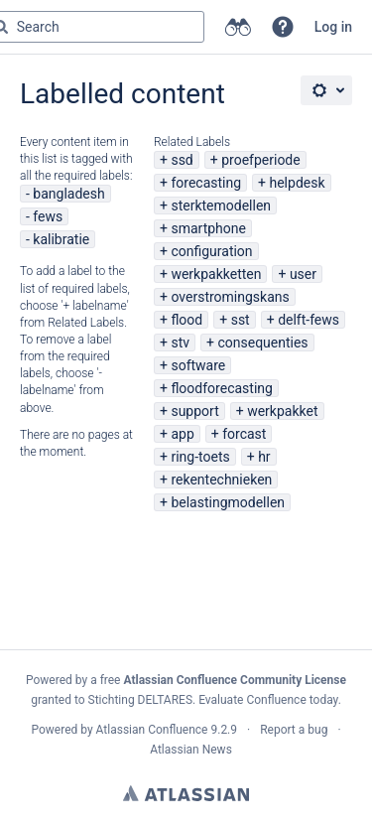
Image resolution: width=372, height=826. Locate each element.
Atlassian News (191, 750)
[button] (283, 27)
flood (186, 320)
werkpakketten (216, 274)
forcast (244, 434)
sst (240, 320)
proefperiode (260, 160)
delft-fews (308, 320)
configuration (211, 251)
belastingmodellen (228, 502)
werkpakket (282, 411)
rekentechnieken (221, 479)
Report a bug (293, 730)
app (182, 434)
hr (264, 457)
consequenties (262, 342)
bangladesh (68, 194)
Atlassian (186, 793)
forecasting (206, 183)
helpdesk (296, 183)
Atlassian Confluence (152, 730)
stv (180, 342)
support (194, 411)
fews (47, 216)
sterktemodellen (221, 205)
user (303, 274)
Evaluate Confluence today (267, 700)
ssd (181, 160)
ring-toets (200, 457)
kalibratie (61, 239)
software (198, 365)
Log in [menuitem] (333, 27)
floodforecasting (221, 388)
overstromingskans (230, 297)
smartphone (208, 228)
